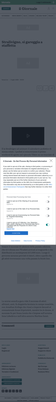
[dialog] (28, 201)
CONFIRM (16, 233)
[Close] (52, 161)
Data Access (28, 241)
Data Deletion (15, 241)
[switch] (47, 202)
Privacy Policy (40, 241)
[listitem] (28, 197)
